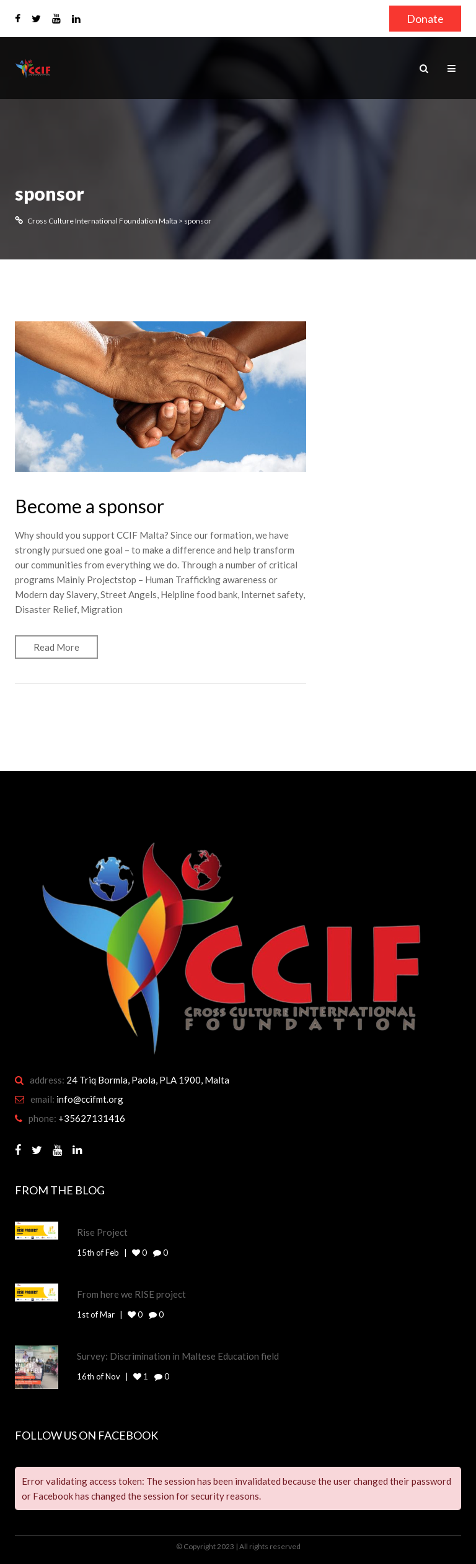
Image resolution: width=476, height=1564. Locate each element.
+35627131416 (91, 1118)
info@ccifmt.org (89, 1099)
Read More (56, 647)
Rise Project (102, 1232)
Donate (425, 18)
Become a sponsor (89, 506)
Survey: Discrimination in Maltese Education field (178, 1356)
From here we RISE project (131, 1294)
